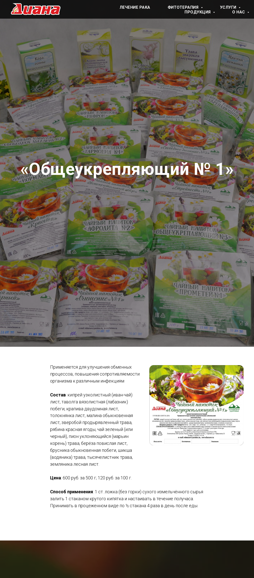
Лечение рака (135, 7)
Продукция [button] (198, 12)
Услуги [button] (229, 7)
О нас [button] (239, 12)
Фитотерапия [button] (184, 7)
